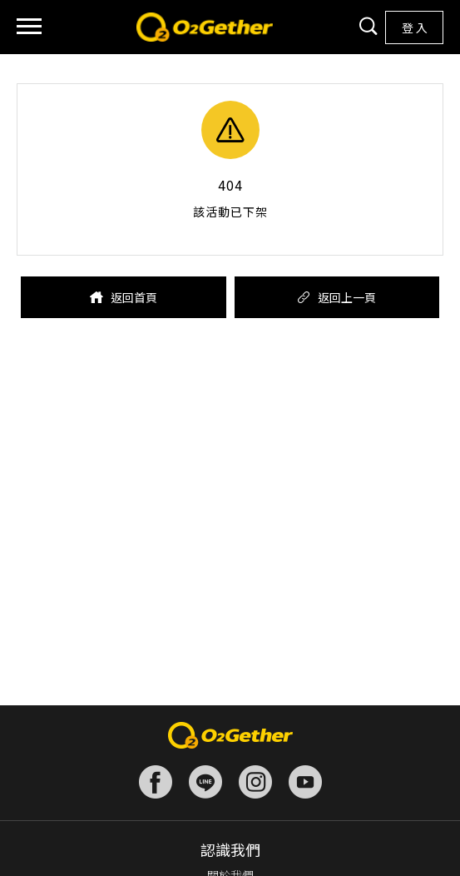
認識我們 (230, 849)
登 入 (415, 27)
